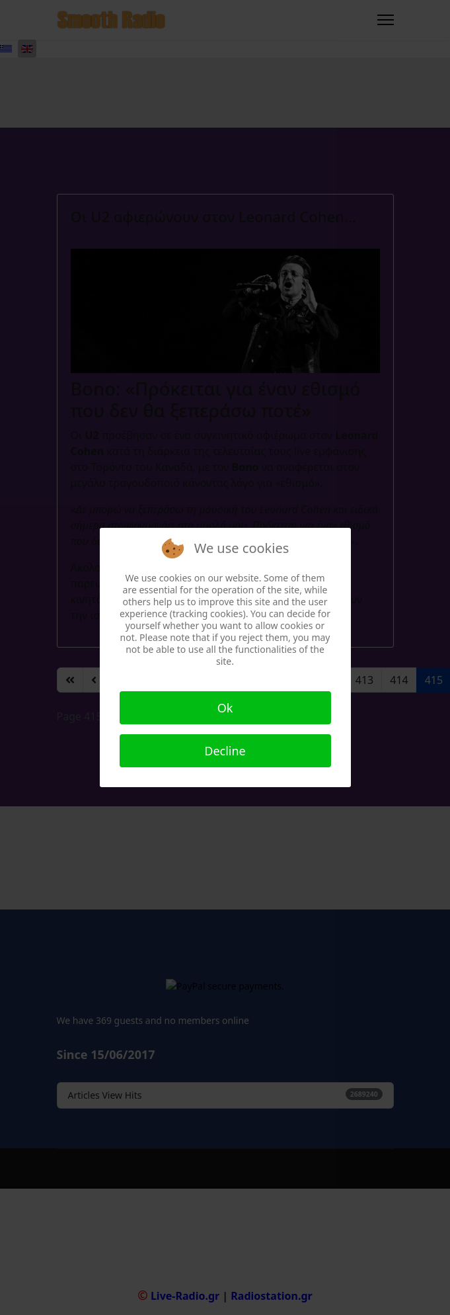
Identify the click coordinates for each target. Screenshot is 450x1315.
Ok (225, 708)
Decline (225, 751)
